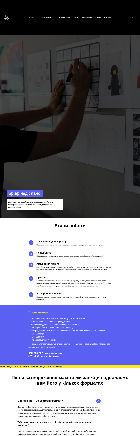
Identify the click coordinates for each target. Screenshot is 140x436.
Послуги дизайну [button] (45, 17)
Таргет (75, 17)
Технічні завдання (63, 17)
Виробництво (87, 17)
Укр (132, 17)
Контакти (107, 17)
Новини (98, 17)
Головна (32, 17)
